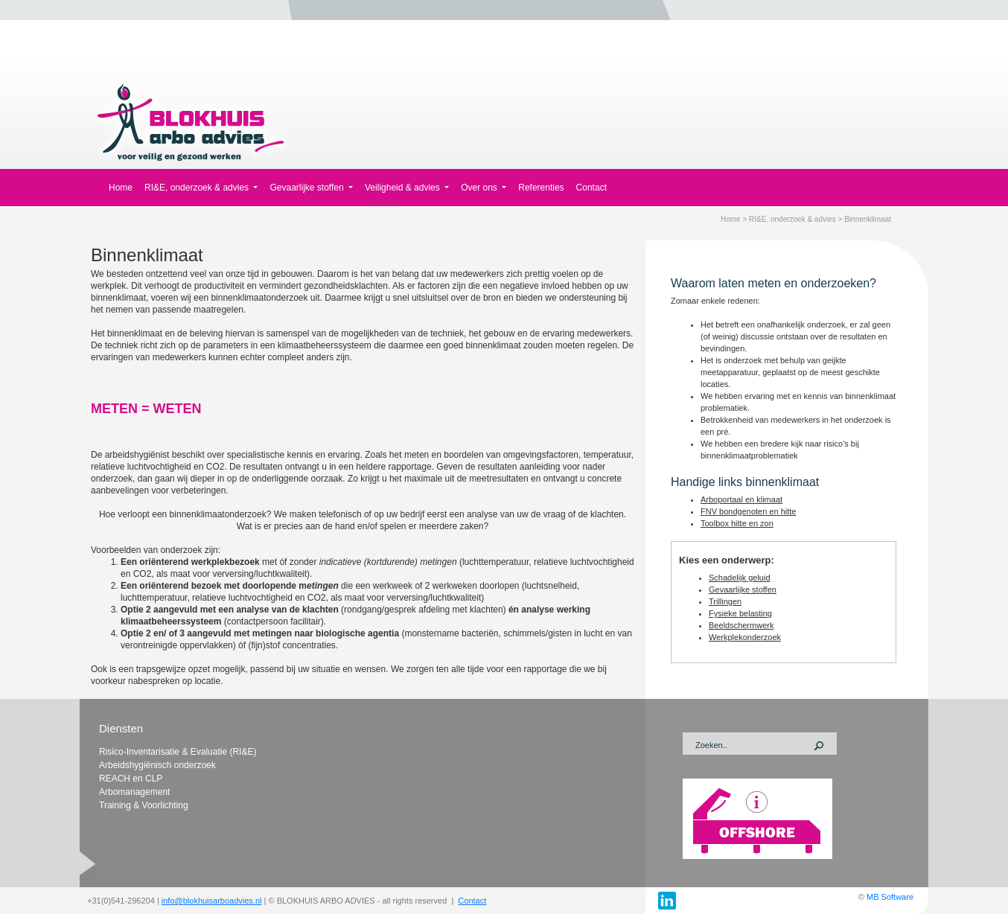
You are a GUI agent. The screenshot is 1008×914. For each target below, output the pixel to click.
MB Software (890, 896)
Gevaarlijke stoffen (742, 589)
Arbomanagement (134, 792)
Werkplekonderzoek (745, 637)
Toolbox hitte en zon (737, 523)
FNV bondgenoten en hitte (748, 511)
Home (121, 187)
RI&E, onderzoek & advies (792, 219)
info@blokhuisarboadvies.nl (212, 900)
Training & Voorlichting (143, 805)
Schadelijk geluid (740, 577)
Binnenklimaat (867, 219)
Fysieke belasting (740, 613)
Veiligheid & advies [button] (403, 187)
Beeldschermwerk (741, 625)
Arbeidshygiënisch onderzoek (157, 765)
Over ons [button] (480, 187)
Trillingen (725, 601)
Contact (591, 187)
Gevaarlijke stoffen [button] (307, 187)
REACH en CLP (130, 778)
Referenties (541, 187)
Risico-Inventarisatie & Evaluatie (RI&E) (177, 752)
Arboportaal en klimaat (741, 499)
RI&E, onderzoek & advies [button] (197, 187)
